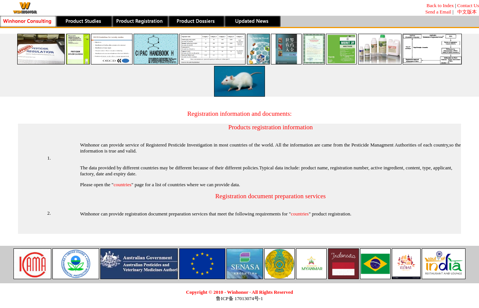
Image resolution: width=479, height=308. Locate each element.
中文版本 (467, 12)
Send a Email (438, 12)
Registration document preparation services (270, 196)
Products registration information (270, 127)
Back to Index (440, 5)
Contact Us (468, 5)
